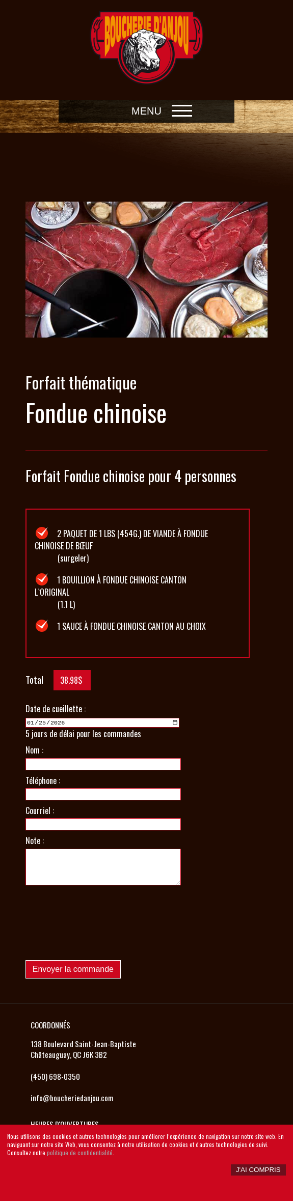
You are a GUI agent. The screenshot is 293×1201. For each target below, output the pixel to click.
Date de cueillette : (55, 709)
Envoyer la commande (73, 968)
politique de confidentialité (80, 1153)
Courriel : (39, 809)
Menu (146, 111)
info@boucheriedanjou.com (72, 1096)
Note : (34, 840)
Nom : (34, 749)
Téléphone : (42, 779)
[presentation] (102, 932)
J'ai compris (258, 1170)
